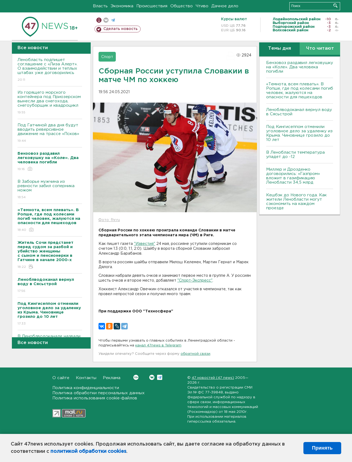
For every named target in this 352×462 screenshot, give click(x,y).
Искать (335, 6)
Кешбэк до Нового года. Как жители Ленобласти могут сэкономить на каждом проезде (296, 201)
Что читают (320, 48)
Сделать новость (120, 29)
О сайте (60, 378)
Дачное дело (224, 6)
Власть (100, 6)
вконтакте (106, 20)
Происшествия (151, 6)
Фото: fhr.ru (109, 220)
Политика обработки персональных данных (98, 393)
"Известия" (144, 243)
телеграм (113, 20)
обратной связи (195, 353)
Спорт (107, 57)
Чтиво (202, 6)
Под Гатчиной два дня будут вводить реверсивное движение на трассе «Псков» (50, 133)
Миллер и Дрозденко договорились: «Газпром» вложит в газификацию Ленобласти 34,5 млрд (293, 176)
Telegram (159, 377)
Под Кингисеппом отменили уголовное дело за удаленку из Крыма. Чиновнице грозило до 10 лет (299, 133)
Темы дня (279, 48)
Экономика (122, 6)
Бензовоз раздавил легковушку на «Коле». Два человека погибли (299, 67)
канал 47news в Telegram (158, 345)
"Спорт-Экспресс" (194, 280)
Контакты (86, 378)
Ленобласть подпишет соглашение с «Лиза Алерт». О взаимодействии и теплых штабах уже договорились (50, 70)
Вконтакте (135, 377)
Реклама (111, 378)
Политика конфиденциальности (85, 388)
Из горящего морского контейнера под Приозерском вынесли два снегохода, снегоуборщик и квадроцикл (50, 103)
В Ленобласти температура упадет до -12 (295, 155)
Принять (322, 448)
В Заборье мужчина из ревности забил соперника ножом (50, 190)
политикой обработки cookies (88, 451)
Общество (181, 6)
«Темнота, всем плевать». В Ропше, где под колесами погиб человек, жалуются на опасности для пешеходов (299, 90)
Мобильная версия (98, 20)
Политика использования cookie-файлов (94, 398)
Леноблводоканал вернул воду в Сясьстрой (299, 112)
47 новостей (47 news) (213, 377)
